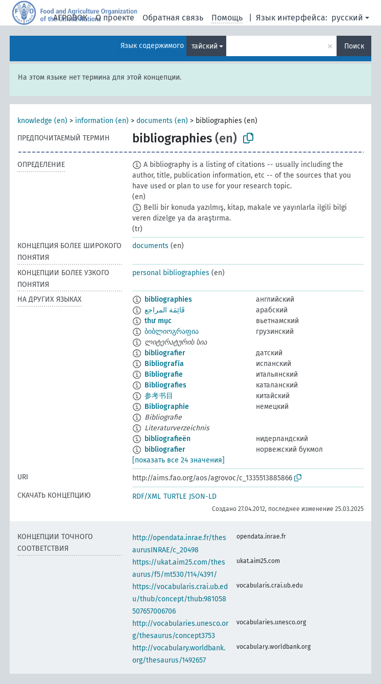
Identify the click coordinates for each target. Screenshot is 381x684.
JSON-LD (203, 496)
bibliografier (165, 353)
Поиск (354, 46)
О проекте (115, 17)
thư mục (158, 320)
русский (347, 17)
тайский (205, 46)
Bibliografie (164, 374)
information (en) (102, 120)
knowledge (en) (42, 120)
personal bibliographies (170, 272)
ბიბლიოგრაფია (172, 331)
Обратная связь (172, 17)
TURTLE (174, 496)
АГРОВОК (70, 17)
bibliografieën (167, 438)
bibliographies (168, 299)
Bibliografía (164, 363)
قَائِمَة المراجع (165, 310)
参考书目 (159, 396)
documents (150, 245)
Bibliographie (167, 406)
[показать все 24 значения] (178, 460)
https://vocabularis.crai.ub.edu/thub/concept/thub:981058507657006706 (180, 599)
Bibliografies (165, 385)
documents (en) (162, 120)
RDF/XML (146, 496)
